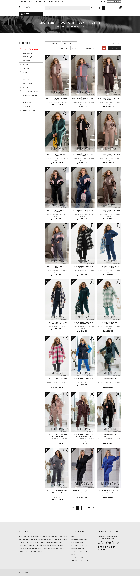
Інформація (59, 14)
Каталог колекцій (78, 548)
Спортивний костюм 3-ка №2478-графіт (57, 379)
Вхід (103, 1)
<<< (73, 508)
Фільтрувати (114, 48)
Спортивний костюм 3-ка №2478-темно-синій (57, 323)
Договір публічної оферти (81, 560)
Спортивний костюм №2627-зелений (57, 154)
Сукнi (23, 72)
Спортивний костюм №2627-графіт (83, 98)
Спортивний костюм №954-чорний (83, 491)
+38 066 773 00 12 (41, 1)
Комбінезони (25, 83)
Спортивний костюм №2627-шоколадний (109, 98)
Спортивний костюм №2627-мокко (57, 98)
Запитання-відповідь (79, 551)
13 (89, 508)
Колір (75, 48)
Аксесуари (24, 106)
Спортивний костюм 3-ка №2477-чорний (109, 435)
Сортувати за (53, 44)
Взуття (23, 64)
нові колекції (26, 53)
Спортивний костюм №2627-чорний (83, 154)
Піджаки (24, 76)
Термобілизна (26, 103)
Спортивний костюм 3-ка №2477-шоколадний (83, 435)
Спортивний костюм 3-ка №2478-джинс (109, 267)
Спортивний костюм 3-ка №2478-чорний (83, 267)
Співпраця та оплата (77, 14)
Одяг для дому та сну (28, 91)
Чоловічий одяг (26, 99)
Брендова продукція (28, 95)
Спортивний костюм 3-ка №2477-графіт (57, 491)
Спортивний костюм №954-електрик (109, 491)
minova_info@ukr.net (57, 1)
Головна (47, 14)
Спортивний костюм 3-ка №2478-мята (109, 323)
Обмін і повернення (78, 542)
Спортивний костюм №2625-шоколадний (109, 210)
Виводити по (70, 44)
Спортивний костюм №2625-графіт (57, 267)
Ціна (49, 48)
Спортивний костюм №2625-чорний (57, 210)
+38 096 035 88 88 (26, 1)
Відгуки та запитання (110, 14)
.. (85, 508)
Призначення (90, 48)
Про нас (74, 536)
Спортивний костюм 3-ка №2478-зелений (83, 323)
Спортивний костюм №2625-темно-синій (83, 210)
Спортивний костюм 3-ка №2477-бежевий (57, 435)
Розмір (63, 48)
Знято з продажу (27, 110)
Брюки (23, 87)
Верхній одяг (25, 57)
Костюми (24, 60)
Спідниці (24, 68)
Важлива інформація (79, 539)
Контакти (94, 14)
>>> (93, 508)
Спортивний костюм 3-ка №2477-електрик (83, 379)
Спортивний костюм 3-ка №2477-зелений (109, 379)
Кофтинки (24, 80)
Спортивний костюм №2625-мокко (109, 154)
